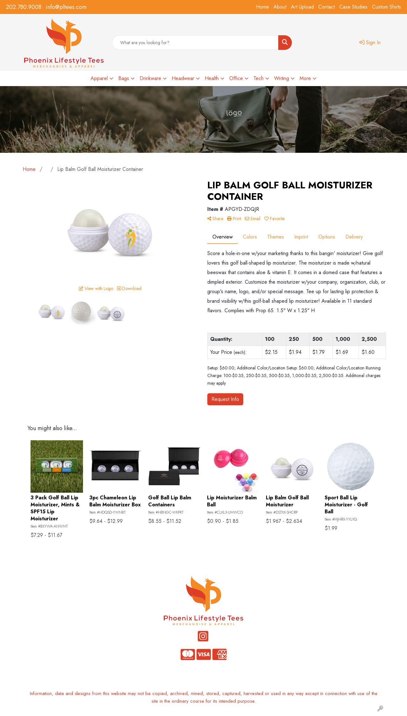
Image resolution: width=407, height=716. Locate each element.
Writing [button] (281, 78)
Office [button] (236, 78)
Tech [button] (258, 78)
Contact (326, 6)
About (279, 6)
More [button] (305, 78)
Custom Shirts (386, 6)
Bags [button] (123, 78)
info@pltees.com (66, 7)
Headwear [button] (183, 78)
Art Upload (302, 6)
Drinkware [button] (150, 78)
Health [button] (212, 78)
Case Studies (353, 6)
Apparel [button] (99, 78)
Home (262, 6)
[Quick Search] (195, 42)
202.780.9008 (23, 7)
